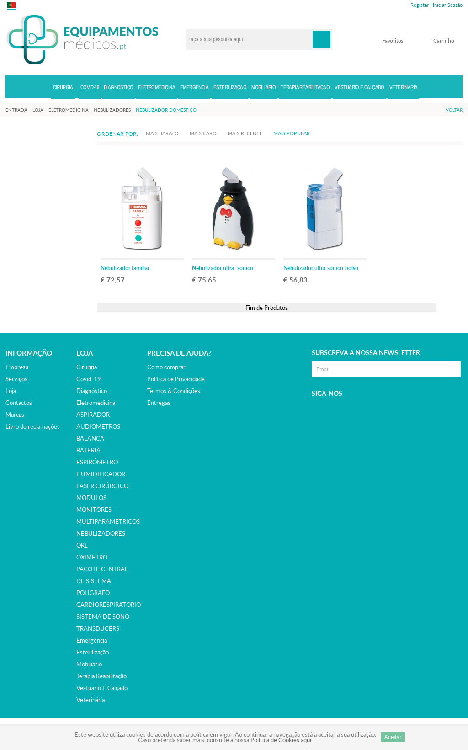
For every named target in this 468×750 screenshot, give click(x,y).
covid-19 (88, 379)
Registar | (420, 5)
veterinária (90, 699)
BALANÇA (90, 438)
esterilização (92, 652)
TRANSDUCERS (97, 628)
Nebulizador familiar (125, 268)
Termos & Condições (173, 390)
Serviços (16, 379)
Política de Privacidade (176, 379)
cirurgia (86, 367)
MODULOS (91, 497)
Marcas (14, 414)
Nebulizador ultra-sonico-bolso (320, 268)
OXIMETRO (91, 557)
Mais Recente (245, 133)
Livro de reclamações (32, 426)
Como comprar (166, 367)
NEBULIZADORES (100, 533)
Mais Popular (291, 133)
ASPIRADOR (93, 414)
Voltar (454, 109)
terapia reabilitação (101, 676)
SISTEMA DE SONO (102, 616)
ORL (82, 545)
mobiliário (89, 664)
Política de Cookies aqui (280, 740)
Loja (10, 390)
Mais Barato (162, 133)
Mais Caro (203, 133)
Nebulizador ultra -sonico (222, 268)
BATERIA (88, 450)
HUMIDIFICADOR (100, 474)
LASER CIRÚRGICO (102, 485)
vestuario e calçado (102, 687)
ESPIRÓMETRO (97, 462)
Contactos (18, 402)
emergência (91, 640)
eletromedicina (95, 402)
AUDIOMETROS (98, 426)
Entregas (158, 402)
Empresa (16, 367)
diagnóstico (91, 390)
